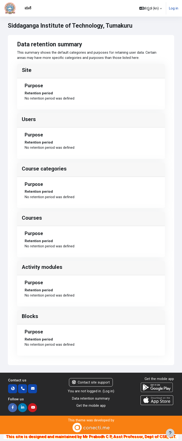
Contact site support (91, 382)
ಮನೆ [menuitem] (28, 8)
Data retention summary (91, 398)
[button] (150, 8)
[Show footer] (170, 433)
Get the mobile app (91, 405)
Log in (173, 8)
